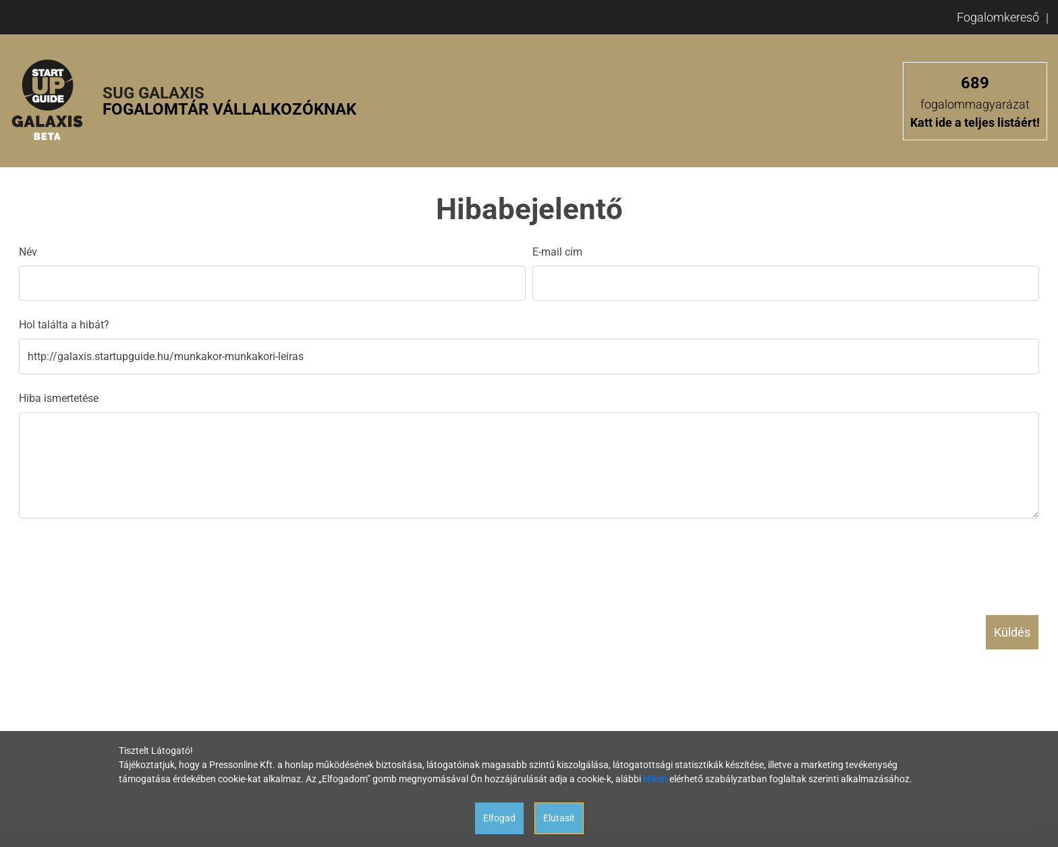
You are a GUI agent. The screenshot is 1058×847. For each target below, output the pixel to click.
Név (28, 251)
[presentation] (121, 561)
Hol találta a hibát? (64, 324)
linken (655, 778)
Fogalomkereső (998, 17)
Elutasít (559, 818)
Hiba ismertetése (59, 398)
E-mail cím (557, 251)
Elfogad (499, 818)
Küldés (1012, 632)
